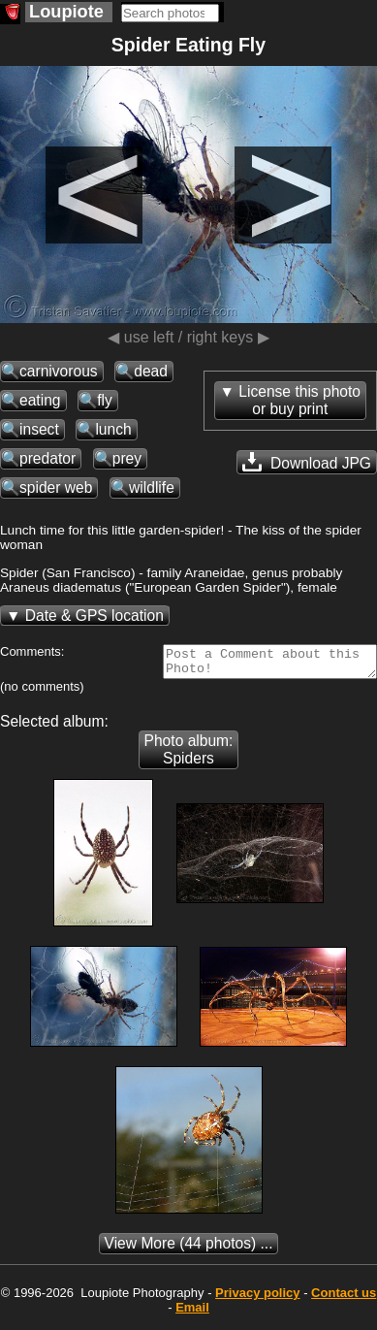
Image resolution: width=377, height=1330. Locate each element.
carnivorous (58, 371)
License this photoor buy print (299, 400)
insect (39, 429)
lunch (113, 429)
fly (104, 400)
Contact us (343, 1298)
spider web (55, 487)
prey (126, 458)
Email (192, 1313)
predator (47, 458)
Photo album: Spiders (189, 755)
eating (40, 400)
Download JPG (306, 461)
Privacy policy (257, 1298)
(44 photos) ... (189, 1249)
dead (151, 371)
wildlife (151, 487)
